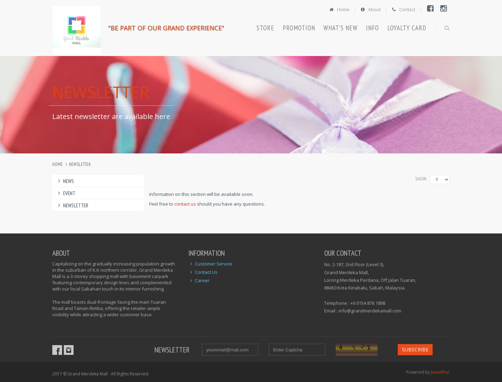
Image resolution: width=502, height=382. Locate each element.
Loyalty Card (406, 28)
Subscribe (415, 349)
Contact (403, 9)
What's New (341, 28)
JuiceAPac (440, 372)
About (370, 9)
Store (265, 28)
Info (372, 28)
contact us (185, 204)
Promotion (299, 28)
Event (65, 193)
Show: (421, 179)
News (65, 181)
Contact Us (206, 272)
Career (202, 280)
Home (339, 9)
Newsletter (80, 164)
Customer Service (213, 264)
